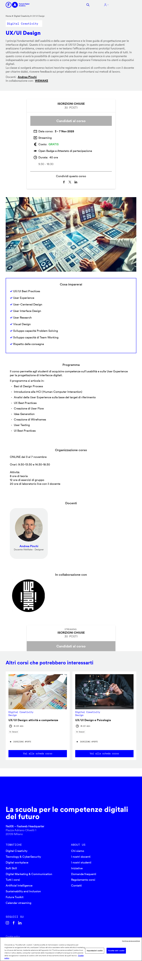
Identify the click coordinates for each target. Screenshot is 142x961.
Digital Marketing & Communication (29, 874)
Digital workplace (17, 862)
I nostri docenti (80, 856)
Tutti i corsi (13, 879)
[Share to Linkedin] (76, 182)
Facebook (13, 923)
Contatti (76, 885)
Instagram (7, 923)
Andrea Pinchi (27, 77)
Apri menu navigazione (124, 4)
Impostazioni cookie (95, 951)
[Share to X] (70, 182)
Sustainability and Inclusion (23, 891)
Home (8, 16)
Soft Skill (11, 868)
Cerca (87, 4)
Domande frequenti (83, 874)
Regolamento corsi (83, 879)
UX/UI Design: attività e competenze (33, 720)
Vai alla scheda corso (37, 753)
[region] (71, 949)
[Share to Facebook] (64, 182)
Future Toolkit (14, 897)
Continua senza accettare (131, 941)
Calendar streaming (18, 903)
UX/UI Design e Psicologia (93, 720)
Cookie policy (13, 936)
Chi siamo (77, 851)
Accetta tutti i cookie (116, 951)
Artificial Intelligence (19, 885)
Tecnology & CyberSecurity (23, 856)
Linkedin (20, 923)
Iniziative (77, 868)
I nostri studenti (81, 862)
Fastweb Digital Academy (55, 794)
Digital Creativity (22, 16)
